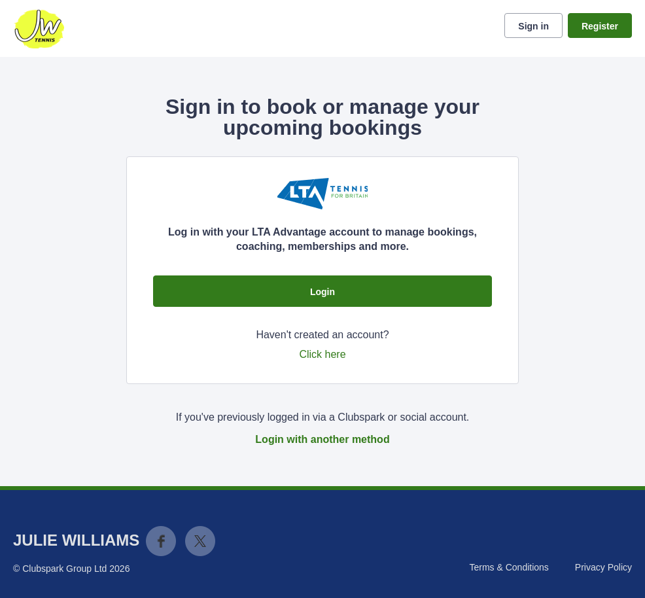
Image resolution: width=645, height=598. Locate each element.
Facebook (161, 541)
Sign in (533, 26)
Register (600, 26)
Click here (322, 354)
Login (322, 292)
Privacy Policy (603, 567)
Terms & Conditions (508, 567)
